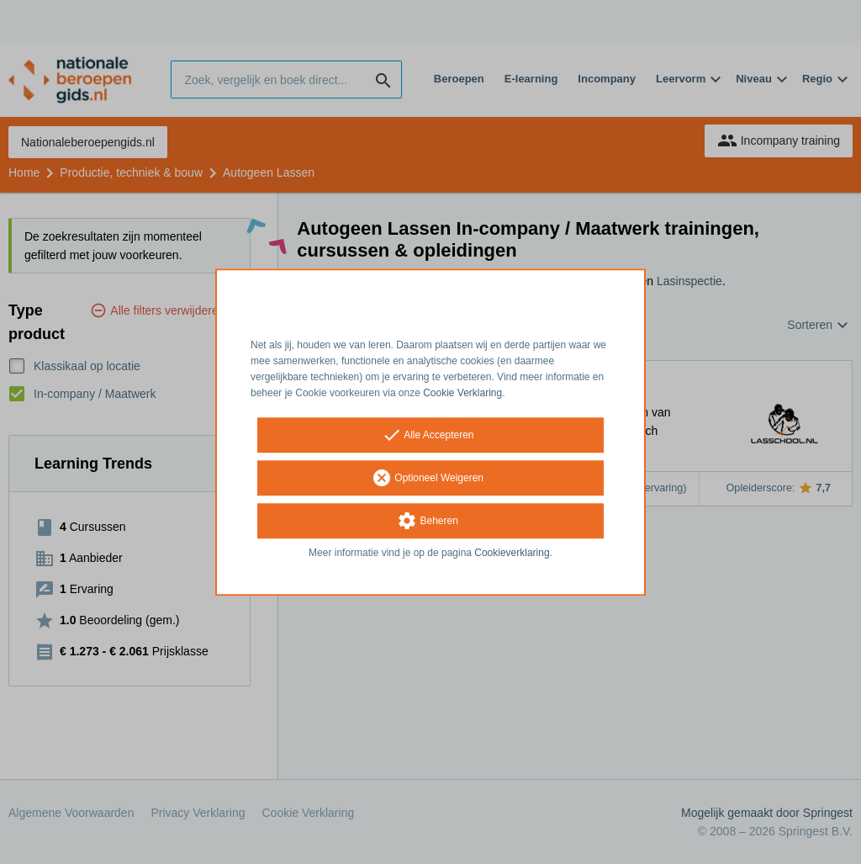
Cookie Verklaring (462, 393)
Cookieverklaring (511, 553)
